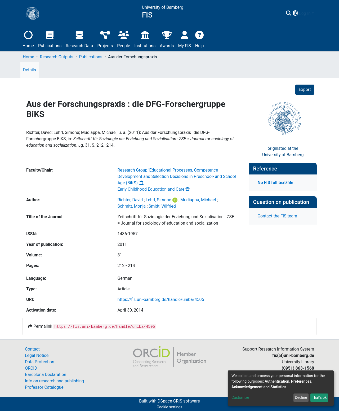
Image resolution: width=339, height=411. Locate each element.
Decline (301, 397)
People (123, 38)
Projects (105, 38)
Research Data (79, 38)
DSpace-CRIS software (179, 401)
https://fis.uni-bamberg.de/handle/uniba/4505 (160, 299)
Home (28, 38)
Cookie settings (169, 407)
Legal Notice (36, 355)
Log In (305, 13)
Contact (32, 349)
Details (29, 69)
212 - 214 (126, 265)
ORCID (31, 368)
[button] (295, 13)
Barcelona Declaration (45, 374)
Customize (240, 397)
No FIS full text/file (275, 182)
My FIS (184, 38)
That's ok (319, 397)
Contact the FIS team (277, 215)
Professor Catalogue (44, 387)
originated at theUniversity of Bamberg (283, 151)
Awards (167, 38)
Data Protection (39, 361)
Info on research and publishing (54, 380)
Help (199, 38)
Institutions (144, 38)
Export (305, 89)
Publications (49, 38)
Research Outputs (56, 56)
